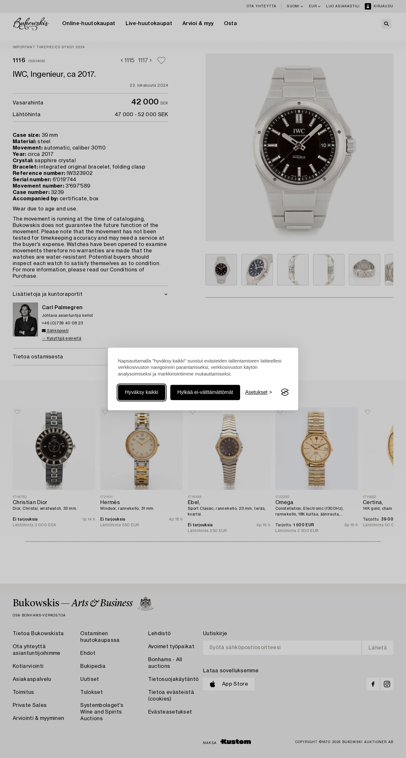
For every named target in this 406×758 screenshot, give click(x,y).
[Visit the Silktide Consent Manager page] (284, 392)
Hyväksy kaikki (141, 392)
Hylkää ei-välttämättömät (205, 392)
